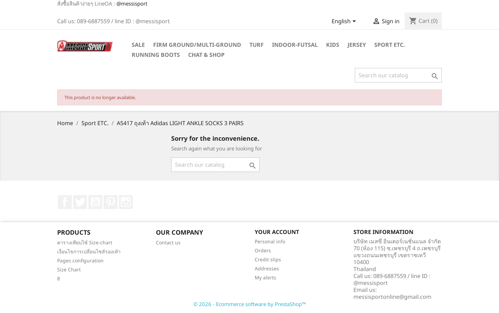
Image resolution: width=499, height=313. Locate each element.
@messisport (131, 3)
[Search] (398, 75)
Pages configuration (80, 260)
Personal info (270, 241)
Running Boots (156, 55)
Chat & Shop (206, 55)
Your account (277, 232)
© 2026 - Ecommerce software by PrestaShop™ (249, 304)
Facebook (65, 202)
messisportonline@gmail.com (392, 297)
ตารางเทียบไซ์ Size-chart (84, 242)
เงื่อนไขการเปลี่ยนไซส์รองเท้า (89, 251)
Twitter (80, 202)
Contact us (168, 242)
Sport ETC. (389, 45)
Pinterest (110, 202)
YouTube (95, 202)
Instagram (126, 202)
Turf (257, 45)
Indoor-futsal (295, 45)
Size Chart (69, 269)
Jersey (357, 45)
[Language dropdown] (345, 22)
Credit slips (268, 259)
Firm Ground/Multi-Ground (197, 45)
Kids (332, 45)
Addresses (267, 268)
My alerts (265, 277)
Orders (263, 250)
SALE (138, 45)
